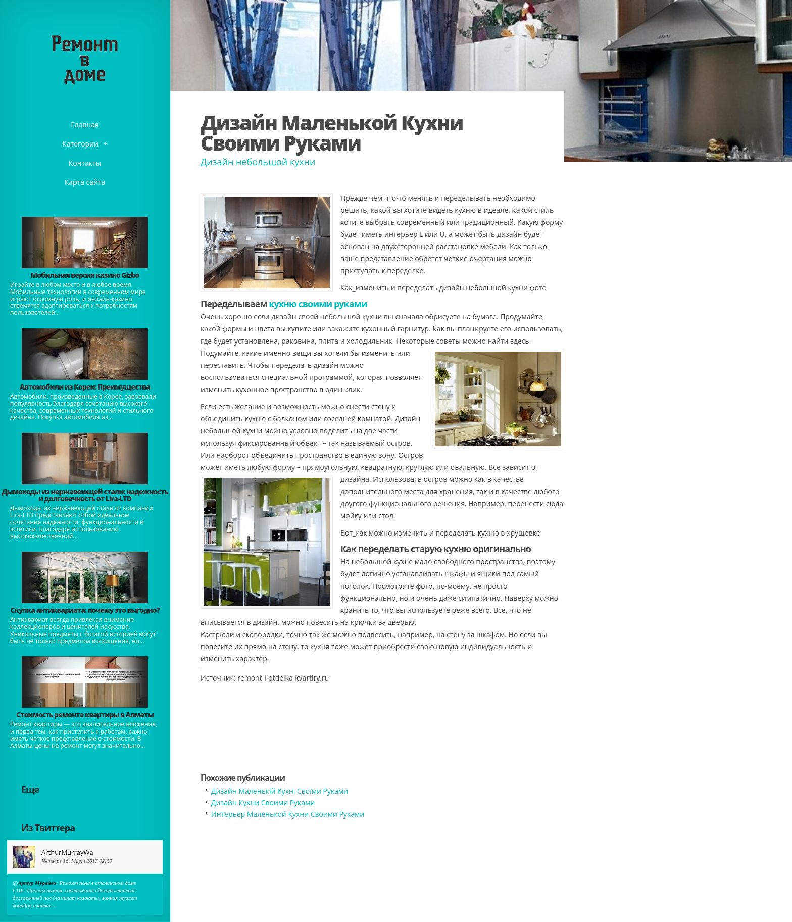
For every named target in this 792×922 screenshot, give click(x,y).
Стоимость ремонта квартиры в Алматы (85, 714)
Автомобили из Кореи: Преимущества (85, 387)
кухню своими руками (318, 304)
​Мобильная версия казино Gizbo (85, 275)
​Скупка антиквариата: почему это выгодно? (84, 610)
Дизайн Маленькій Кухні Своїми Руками (279, 791)
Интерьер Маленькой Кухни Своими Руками (287, 814)
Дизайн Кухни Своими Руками (263, 802)
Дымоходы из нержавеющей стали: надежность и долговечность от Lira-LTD (85, 495)
